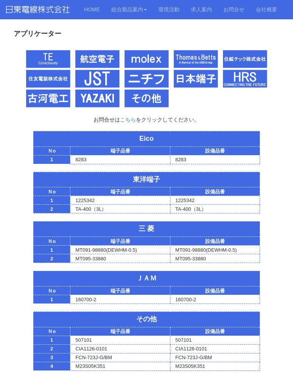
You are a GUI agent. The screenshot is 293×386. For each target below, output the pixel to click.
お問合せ (234, 9)
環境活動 (168, 9)
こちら (128, 120)
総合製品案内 (129, 9)
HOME (92, 9)
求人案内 (201, 9)
